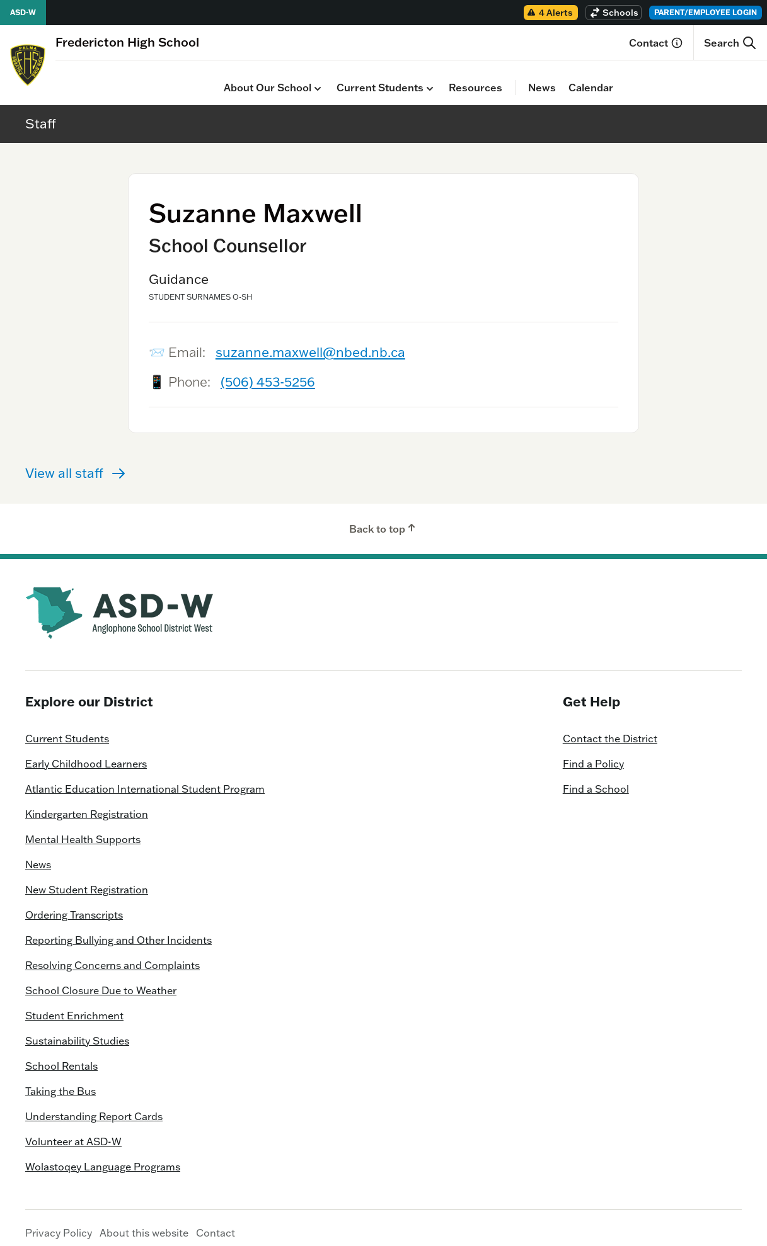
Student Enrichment (74, 1006)
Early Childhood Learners (86, 754)
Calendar (422, 78)
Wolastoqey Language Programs (102, 1157)
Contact (656, 43)
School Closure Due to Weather (100, 981)
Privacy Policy (58, 1223)
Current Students (218, 79)
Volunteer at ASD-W (73, 1132)
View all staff (75, 463)
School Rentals (61, 1056)
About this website (144, 1223)
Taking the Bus (60, 1081)
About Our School (105, 79)
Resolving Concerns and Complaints (112, 955)
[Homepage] (127, 42)
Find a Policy (593, 754)
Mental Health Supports (83, 830)
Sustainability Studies (77, 1031)
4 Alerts (549, 12)
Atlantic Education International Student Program (145, 779)
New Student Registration (86, 880)
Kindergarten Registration (86, 804)
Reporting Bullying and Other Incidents (118, 930)
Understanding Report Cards (94, 1107)
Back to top (383, 519)
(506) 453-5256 (268, 372)
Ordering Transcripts (74, 905)
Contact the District (610, 729)
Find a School (596, 779)
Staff (40, 113)
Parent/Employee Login (705, 12)
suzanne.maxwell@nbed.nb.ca (310, 342)
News (374, 78)
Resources (307, 78)
